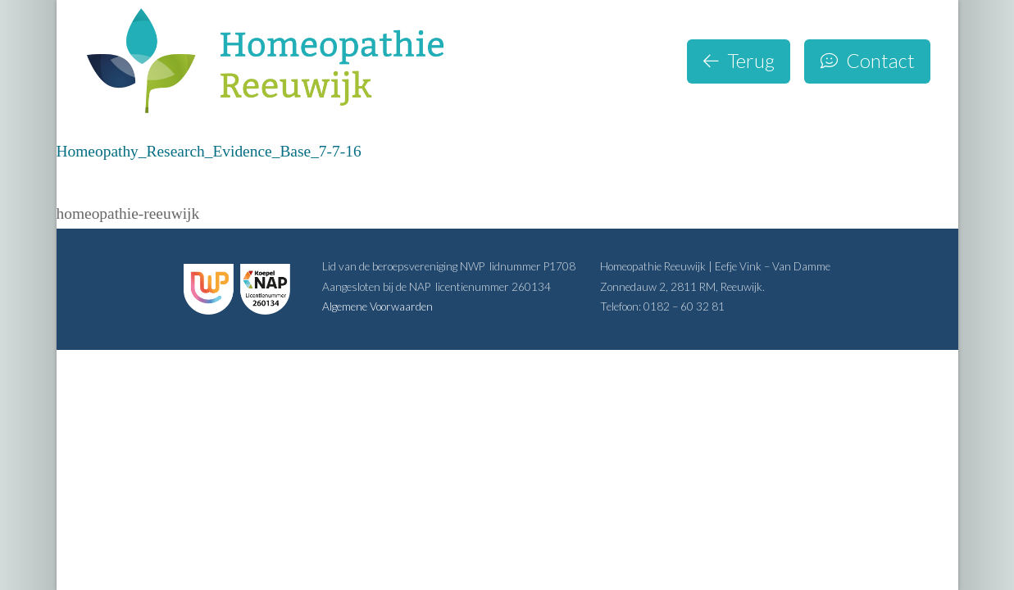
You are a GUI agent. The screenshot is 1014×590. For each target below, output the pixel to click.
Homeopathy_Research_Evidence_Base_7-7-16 (209, 151)
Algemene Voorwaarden (377, 306)
